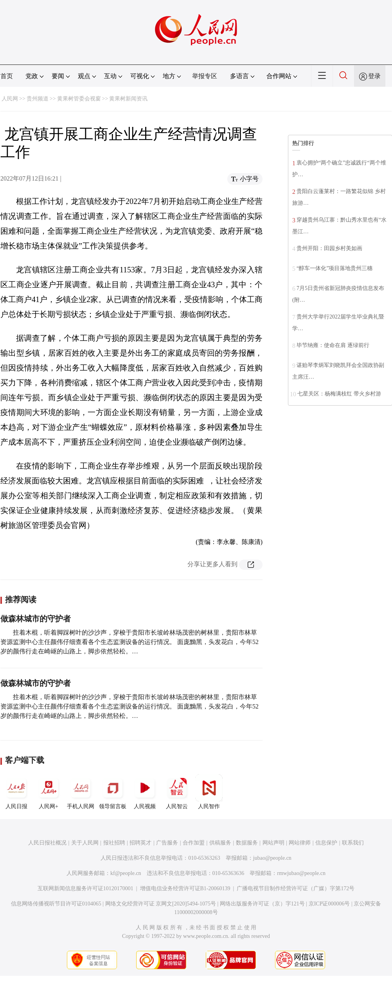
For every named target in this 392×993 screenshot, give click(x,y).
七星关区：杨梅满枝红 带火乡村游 (339, 394)
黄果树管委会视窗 (79, 99)
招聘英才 (140, 843)
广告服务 (167, 843)
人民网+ (48, 791)
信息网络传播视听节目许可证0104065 (56, 904)
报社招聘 (114, 843)
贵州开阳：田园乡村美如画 (329, 248)
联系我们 (353, 843)
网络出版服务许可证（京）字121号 (262, 904)
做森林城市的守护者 (35, 618)
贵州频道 (38, 99)
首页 (6, 76)
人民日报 (16, 791)
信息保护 (326, 843)
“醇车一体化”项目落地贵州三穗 (334, 268)
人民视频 (144, 791)
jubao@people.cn (272, 858)
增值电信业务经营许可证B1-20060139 (185, 888)
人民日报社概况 (47, 843)
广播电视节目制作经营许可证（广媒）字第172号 (295, 888)
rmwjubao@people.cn (301, 873)
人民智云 (177, 791)
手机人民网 (80, 791)
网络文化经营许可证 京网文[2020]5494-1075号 (160, 904)
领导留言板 (112, 791)
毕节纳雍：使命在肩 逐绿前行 (333, 345)
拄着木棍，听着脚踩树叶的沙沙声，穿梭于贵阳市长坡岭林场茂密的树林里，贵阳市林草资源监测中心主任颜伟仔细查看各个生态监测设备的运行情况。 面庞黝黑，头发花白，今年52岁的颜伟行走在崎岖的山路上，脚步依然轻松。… (129, 642)
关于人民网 (85, 843)
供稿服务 (220, 843)
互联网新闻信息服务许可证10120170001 (85, 888)
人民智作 (209, 791)
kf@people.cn (125, 873)
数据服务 (247, 843)
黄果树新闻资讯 (128, 99)
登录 (374, 76)
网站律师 (300, 843)
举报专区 (204, 76)
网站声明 (273, 843)
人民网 (10, 99)
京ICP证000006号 (329, 904)
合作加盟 (194, 843)
